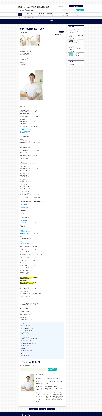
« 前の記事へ (33, 404)
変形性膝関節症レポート (53, 10)
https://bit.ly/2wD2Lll (26, 335)
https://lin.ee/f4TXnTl (26, 320)
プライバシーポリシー (62, 1)
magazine (61, 27)
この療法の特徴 (28, 10)
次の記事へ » (51, 404)
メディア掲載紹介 (65, 10)
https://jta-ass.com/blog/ (26, 345)
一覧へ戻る (42, 404)
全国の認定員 (41, 10)
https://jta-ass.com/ (25, 340)
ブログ (77, 10)
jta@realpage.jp (25, 350)
